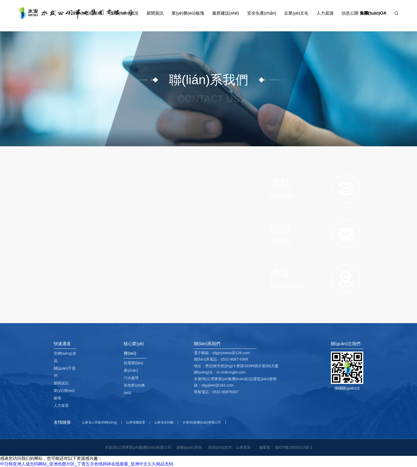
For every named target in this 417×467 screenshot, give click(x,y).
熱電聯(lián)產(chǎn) (133, 366)
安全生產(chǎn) (261, 13)
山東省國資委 (135, 422)
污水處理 (131, 378)
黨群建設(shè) (225, 13)
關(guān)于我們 (65, 372)
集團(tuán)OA (373, 13)
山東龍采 (243, 447)
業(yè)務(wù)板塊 (188, 13)
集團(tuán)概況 (124, 13)
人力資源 (324, 13)
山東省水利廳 (163, 422)
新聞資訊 (155, 13)
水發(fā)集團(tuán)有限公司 (201, 422)
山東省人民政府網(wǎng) (99, 422)
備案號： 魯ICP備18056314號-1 (285, 447)
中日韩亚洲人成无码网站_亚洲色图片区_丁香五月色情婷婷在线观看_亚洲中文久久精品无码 (86, 464)
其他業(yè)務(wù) (134, 389)
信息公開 (349, 13)
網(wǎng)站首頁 (87, 13)
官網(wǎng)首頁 (65, 357)
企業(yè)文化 (296, 13)
